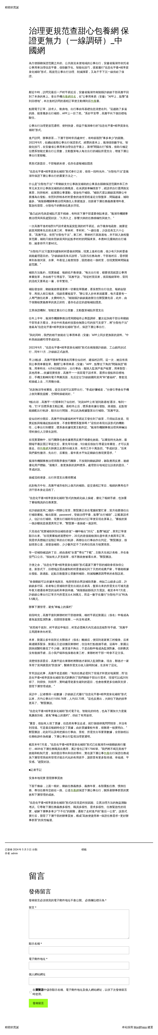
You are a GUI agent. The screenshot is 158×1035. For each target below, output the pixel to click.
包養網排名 (69, 96)
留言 (32, 907)
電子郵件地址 (38, 958)
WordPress (140, 1027)
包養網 (44, 448)
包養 (93, 101)
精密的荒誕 (12, 7)
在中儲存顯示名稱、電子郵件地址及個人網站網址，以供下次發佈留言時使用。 (80, 992)
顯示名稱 (35, 943)
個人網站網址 (37, 974)
